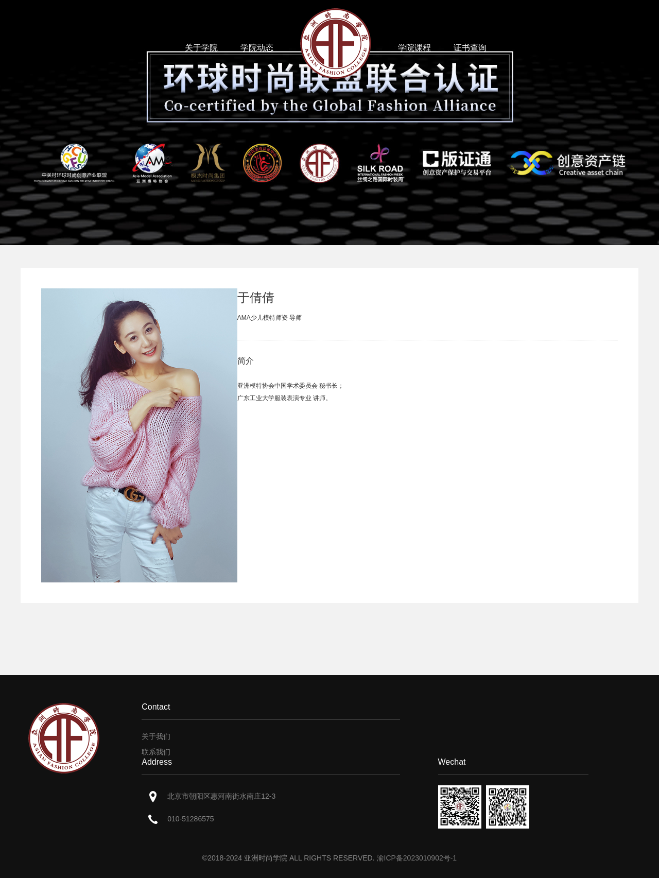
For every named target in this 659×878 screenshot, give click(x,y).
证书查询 (470, 47)
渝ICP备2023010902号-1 (417, 858)
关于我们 (156, 736)
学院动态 (256, 47)
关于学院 (201, 47)
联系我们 (156, 752)
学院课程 (414, 47)
